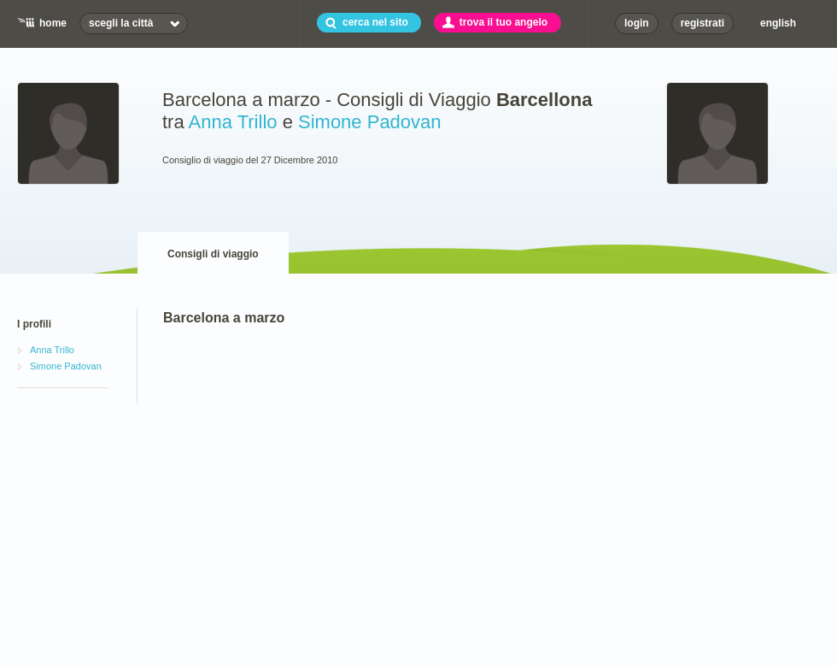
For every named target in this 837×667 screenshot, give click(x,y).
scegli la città (121, 23)
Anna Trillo (233, 122)
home (53, 23)
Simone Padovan (370, 122)
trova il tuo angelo (503, 22)
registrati (702, 23)
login (636, 23)
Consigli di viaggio (213, 254)
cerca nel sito (375, 22)
